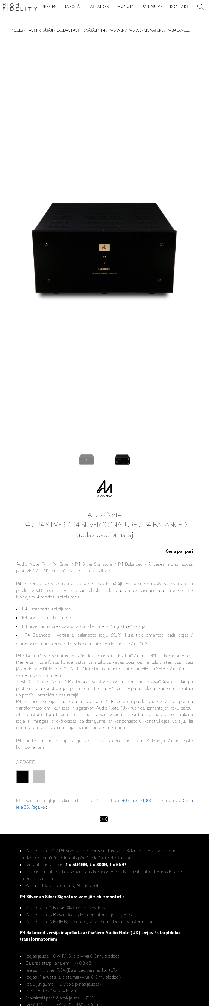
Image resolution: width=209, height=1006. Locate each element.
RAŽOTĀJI (73, 7)
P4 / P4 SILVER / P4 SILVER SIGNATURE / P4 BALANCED (145, 31)
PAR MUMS (152, 7)
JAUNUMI (125, 7)
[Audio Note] (104, 489)
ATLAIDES (99, 7)
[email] (104, 820)
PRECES (48, 7)
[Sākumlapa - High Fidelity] (20, 7)
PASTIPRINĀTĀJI (40, 31)
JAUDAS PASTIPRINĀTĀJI (77, 31)
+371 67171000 (137, 800)
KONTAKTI (180, 7)
